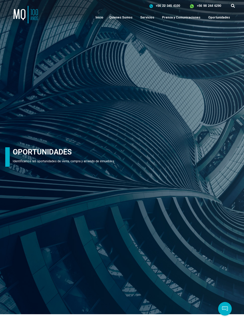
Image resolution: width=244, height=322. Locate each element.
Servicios (147, 17)
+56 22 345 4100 (168, 5)
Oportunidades (219, 17)
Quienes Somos (121, 17)
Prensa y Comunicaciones (181, 17)
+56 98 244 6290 (209, 5)
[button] (225, 308)
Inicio (99, 17)
